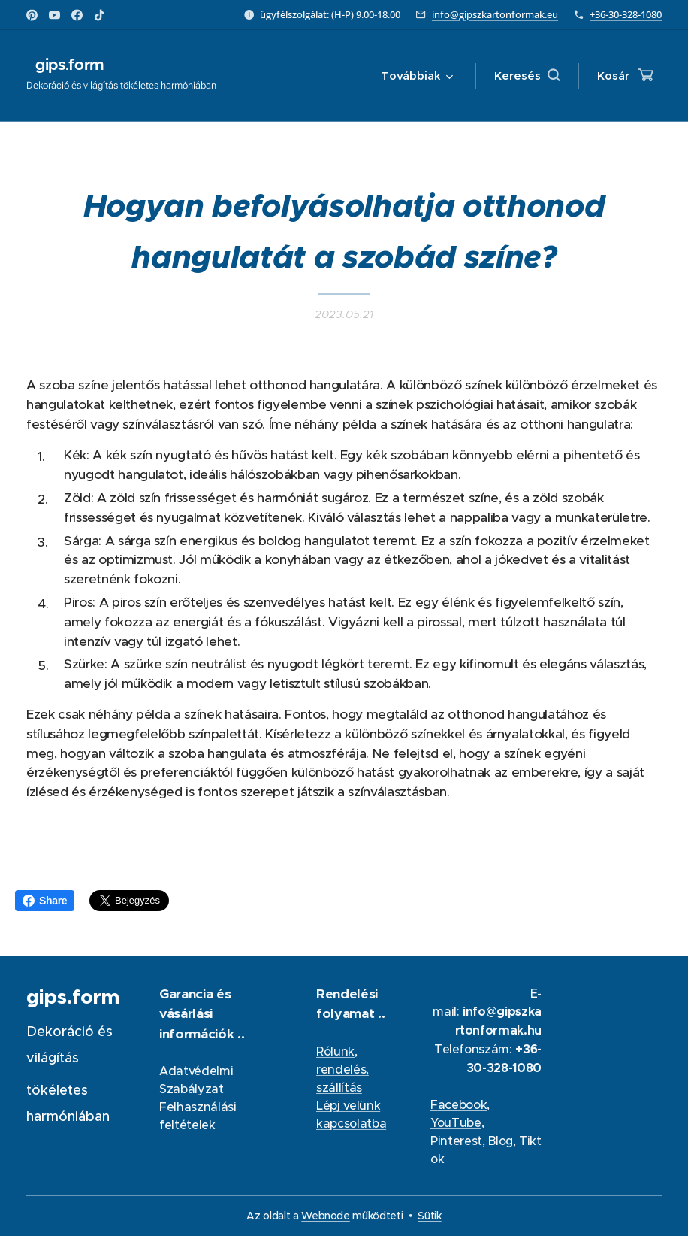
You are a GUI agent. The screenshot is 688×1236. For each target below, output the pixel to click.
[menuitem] (414, 76)
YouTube (455, 1122)
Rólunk (335, 1051)
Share (45, 901)
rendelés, (342, 1069)
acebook (462, 1104)
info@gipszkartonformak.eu (495, 14)
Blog (500, 1140)
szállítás (339, 1087)
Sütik (429, 1215)
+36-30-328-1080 (626, 14)
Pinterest (456, 1140)
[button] (526, 76)
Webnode (325, 1215)
